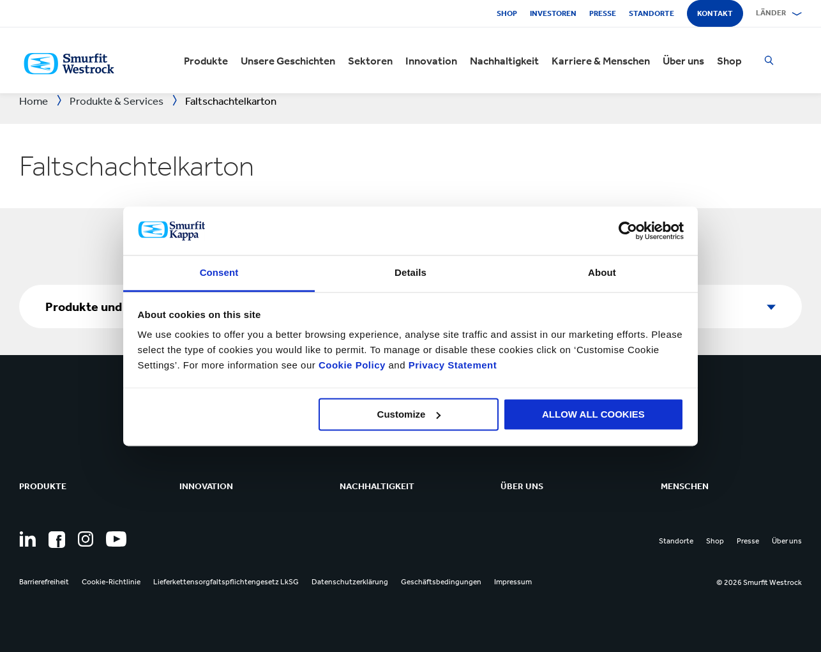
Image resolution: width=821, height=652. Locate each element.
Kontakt (715, 13)
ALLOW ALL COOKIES (593, 414)
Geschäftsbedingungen (441, 581)
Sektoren (370, 60)
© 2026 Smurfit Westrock (759, 582)
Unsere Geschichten (288, 60)
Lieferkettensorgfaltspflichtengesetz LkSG (226, 581)
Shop (507, 13)
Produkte (206, 60)
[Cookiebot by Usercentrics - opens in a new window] (628, 230)
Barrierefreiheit (44, 581)
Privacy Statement (451, 365)
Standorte (651, 13)
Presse (602, 13)
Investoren (553, 13)
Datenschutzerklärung (350, 581)
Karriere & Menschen (601, 60)
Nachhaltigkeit (504, 60)
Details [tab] (410, 273)
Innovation (431, 60)
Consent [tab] (219, 273)
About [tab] (602, 273)
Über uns (683, 60)
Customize (409, 414)
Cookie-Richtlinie (111, 581)
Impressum (513, 581)
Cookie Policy (352, 365)
